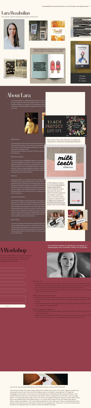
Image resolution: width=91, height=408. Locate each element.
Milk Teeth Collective (30, 160)
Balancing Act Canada (55, 200)
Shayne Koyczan (53, 247)
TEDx (18, 145)
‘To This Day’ (83, 247)
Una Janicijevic (27, 162)
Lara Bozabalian (15, 13)
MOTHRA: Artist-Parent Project (56, 202)
